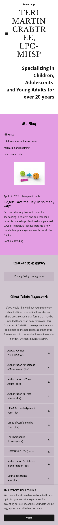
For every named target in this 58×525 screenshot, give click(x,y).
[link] (29, 34)
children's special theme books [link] (20, 141)
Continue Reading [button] (13, 241)
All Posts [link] (9, 134)
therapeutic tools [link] (13, 154)
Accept (29, 517)
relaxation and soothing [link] (17, 147)
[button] (7, 33)
